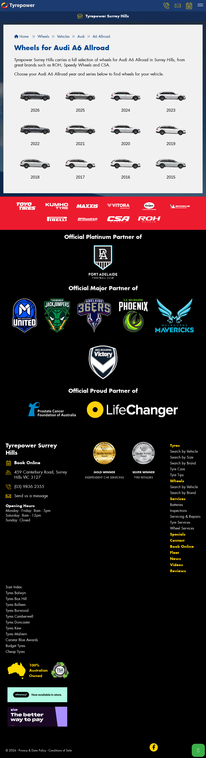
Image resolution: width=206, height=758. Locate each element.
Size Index (14, 587)
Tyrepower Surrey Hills (103, 16)
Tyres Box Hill (16, 598)
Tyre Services (180, 522)
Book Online (182, 546)
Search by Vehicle (184, 451)
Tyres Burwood (17, 610)
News (175, 558)
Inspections (178, 510)
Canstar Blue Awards (22, 640)
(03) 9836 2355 (29, 486)
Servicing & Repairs (185, 516)
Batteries (176, 504)
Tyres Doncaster (18, 622)
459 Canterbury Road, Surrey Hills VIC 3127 (40, 475)
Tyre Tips (177, 475)
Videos (176, 564)
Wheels (177, 480)
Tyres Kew (13, 628)
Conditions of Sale (60, 750)
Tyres (175, 445)
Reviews (178, 570)
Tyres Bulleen (16, 604)
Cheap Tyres (15, 651)
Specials (177, 534)
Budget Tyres (15, 645)
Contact (177, 540)
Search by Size (181, 457)
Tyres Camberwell (19, 616)
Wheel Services (182, 528)
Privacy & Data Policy (32, 750)
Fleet (174, 552)
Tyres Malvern (16, 634)
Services (177, 498)
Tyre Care (177, 469)
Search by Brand (183, 463)
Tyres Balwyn (16, 593)
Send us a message (31, 496)
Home (21, 36)
